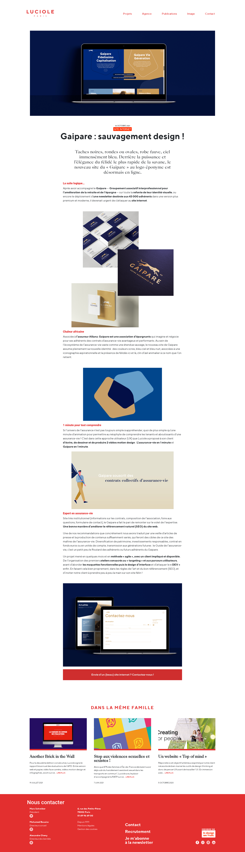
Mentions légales (85, 825)
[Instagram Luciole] (203, 842)
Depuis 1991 (83, 822)
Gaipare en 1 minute (75, 446)
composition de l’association (143, 518)
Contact (210, 13)
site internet (139, 200)
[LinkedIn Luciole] (208, 842)
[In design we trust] (208, 833)
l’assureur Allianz (87, 336)
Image (191, 13)
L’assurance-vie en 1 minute (154, 442)
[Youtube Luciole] (213, 842)
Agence (147, 13)
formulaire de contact (89, 522)
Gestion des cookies (87, 829)
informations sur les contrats (108, 518)
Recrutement (138, 831)
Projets (127, 13)
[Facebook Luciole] (197, 842)
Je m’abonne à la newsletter (139, 840)
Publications (169, 13)
